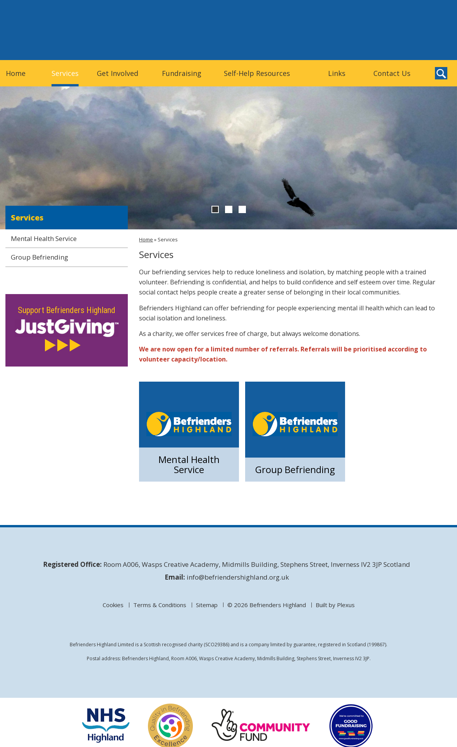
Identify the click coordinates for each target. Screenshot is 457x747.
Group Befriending (295, 469)
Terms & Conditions (159, 604)
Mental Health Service (189, 464)
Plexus (346, 604)
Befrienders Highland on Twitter (425, 46)
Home (16, 73)
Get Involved (117, 73)
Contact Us (392, 73)
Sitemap (207, 604)
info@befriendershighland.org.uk (238, 577)
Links (336, 73)
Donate (386, 29)
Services (65, 73)
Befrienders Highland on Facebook (441, 46)
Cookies (113, 604)
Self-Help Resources (257, 73)
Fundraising (181, 73)
